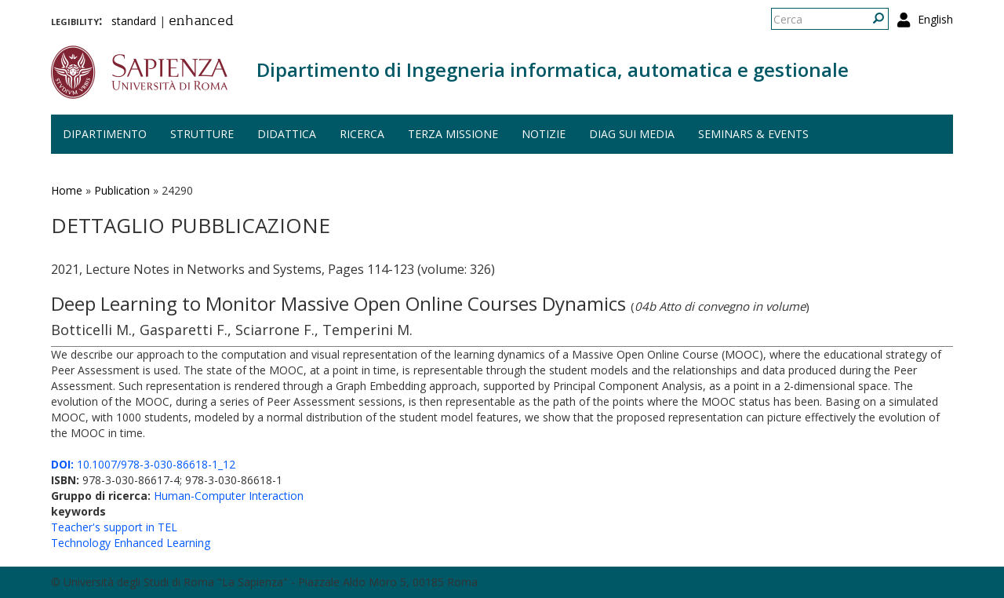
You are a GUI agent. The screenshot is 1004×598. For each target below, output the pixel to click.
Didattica (286, 133)
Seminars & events (753, 133)
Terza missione (453, 133)
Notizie (544, 133)
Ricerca (362, 133)
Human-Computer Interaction (229, 495)
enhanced (201, 22)
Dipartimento (105, 133)
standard (133, 20)
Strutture (202, 133)
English (935, 19)
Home (66, 190)
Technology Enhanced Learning (130, 542)
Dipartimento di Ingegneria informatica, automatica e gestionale (552, 69)
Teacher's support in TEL (114, 527)
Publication (122, 190)
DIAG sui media (632, 133)
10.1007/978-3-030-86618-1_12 (143, 464)
